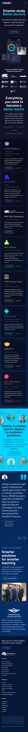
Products (4, 658)
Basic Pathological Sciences (12, 382)
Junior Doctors (20, 127)
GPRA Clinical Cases (13, 282)
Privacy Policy (16, 726)
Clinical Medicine (11, 148)
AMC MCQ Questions (14, 216)
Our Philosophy (14, 453)
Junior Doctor (10, 316)
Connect (4, 698)
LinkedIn (4, 711)
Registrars (14, 130)
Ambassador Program (7, 694)
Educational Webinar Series (9, 692)
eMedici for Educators (7, 688)
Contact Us (5, 701)
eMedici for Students (7, 684)
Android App (5, 705)
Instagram (4, 709)
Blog (3, 690)
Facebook (4, 707)
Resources (4, 679)
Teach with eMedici (10, 578)
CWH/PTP (8, 349)
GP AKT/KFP (9, 182)
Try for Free (14, 32)
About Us (4, 682)
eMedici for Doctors (7, 686)
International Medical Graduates (14, 133)
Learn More (18, 168)
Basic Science (10, 247)
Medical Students (8, 127)
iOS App (4, 703)
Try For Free (9, 168)
